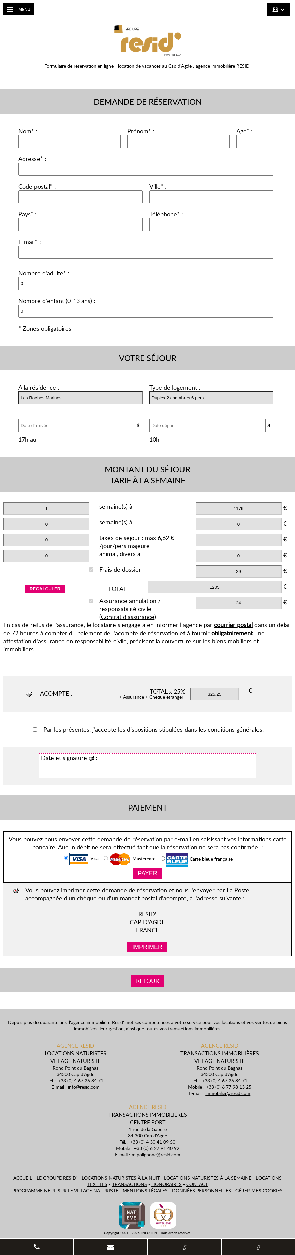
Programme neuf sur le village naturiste (65, 1190)
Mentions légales (145, 1190)
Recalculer (45, 588)
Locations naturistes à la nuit (121, 1178)
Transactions (129, 1184)
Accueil (22, 1178)
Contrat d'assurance (127, 617)
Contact (197, 1184)
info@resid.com (84, 1087)
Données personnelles (201, 1190)
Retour (147, 981)
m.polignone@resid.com (156, 1154)
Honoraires (166, 1184)
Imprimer (147, 947)
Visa (81, 859)
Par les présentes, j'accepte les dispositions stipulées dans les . (148, 729)
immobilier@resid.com (227, 1093)
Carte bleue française (197, 860)
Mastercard (130, 859)
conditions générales (235, 729)
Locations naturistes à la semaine (207, 1178)
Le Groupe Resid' (56, 1178)
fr (275, 9)
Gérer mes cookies (259, 1190)
